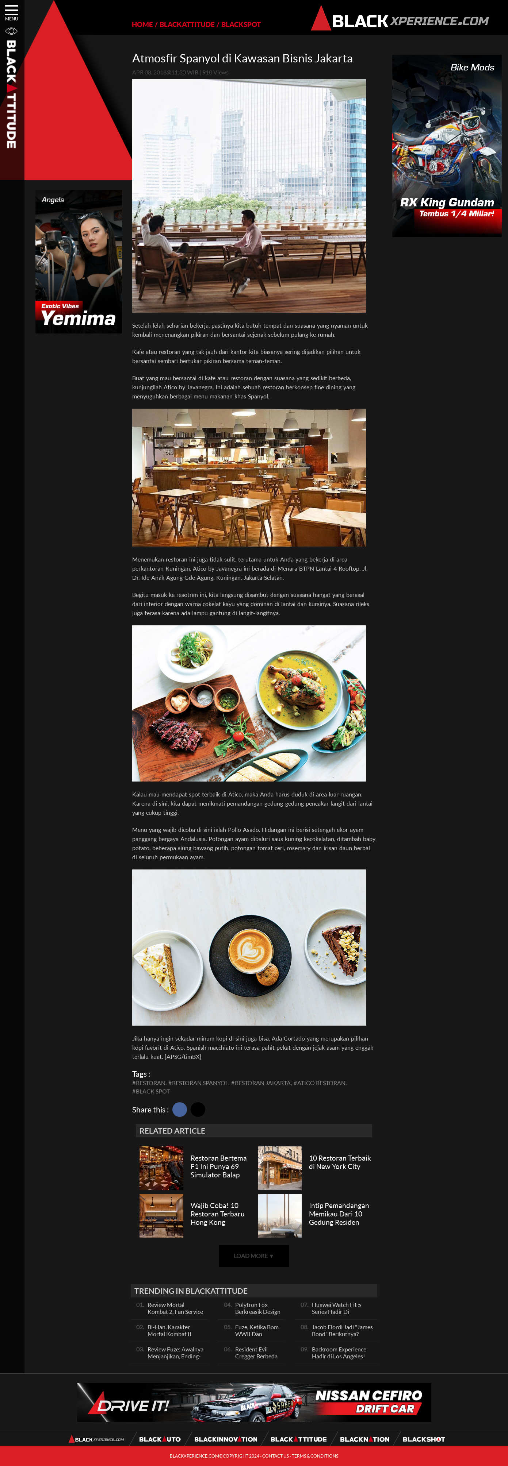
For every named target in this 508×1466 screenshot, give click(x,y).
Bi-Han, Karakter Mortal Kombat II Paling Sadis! (169, 1333)
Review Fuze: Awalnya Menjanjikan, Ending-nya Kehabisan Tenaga (175, 1356)
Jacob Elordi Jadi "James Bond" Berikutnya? (342, 1330)
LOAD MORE (254, 1255)
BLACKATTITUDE (187, 24)
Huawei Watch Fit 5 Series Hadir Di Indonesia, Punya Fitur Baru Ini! (340, 1315)
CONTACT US (275, 1456)
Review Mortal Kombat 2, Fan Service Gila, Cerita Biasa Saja (175, 1311)
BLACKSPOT (241, 24)
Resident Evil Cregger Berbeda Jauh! (256, 1356)
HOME (142, 24)
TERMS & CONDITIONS (315, 1456)
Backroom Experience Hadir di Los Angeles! (339, 1352)
